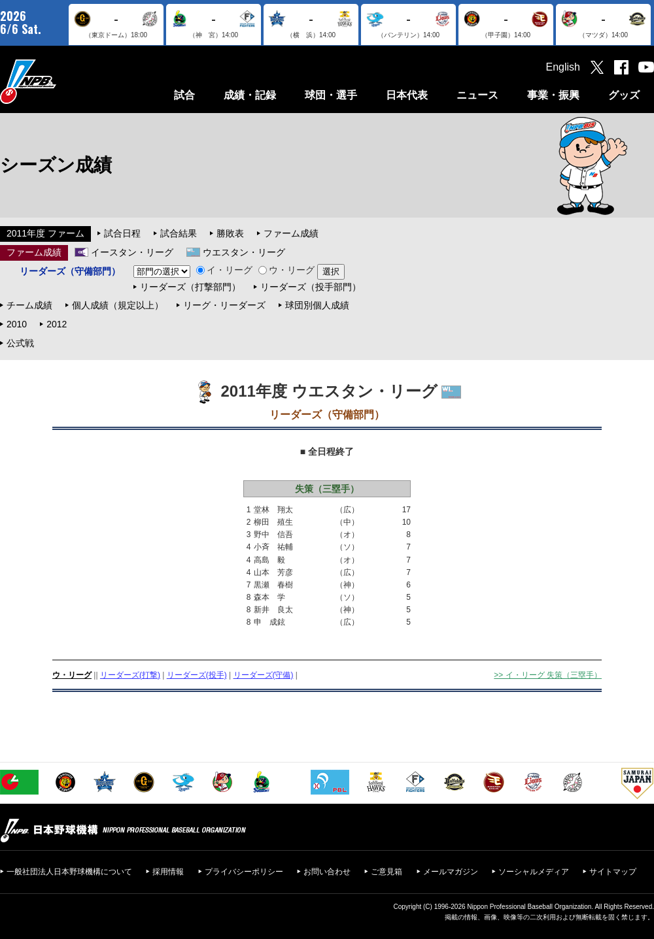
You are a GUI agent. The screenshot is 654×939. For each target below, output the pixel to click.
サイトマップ (612, 871)
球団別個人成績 (317, 305)
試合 (184, 95)
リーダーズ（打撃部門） (190, 287)
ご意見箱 (386, 871)
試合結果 (178, 233)
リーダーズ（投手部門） (310, 287)
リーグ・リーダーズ (224, 305)
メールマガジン (450, 871)
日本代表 (407, 95)
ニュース (477, 95)
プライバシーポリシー (244, 871)
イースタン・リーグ (132, 252)
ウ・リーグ (286, 270)
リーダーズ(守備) (263, 675)
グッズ (624, 95)
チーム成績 (29, 305)
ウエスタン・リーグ (244, 252)
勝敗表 (230, 233)
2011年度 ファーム (45, 233)
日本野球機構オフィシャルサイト (61, 81)
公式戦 (20, 343)
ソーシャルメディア (533, 871)
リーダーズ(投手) (197, 675)
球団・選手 (331, 95)
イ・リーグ (224, 270)
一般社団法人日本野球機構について (69, 871)
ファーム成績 (291, 233)
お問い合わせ (327, 871)
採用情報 (168, 871)
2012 (56, 324)
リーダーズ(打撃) (130, 675)
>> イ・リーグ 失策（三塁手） (548, 675)
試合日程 (122, 233)
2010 (17, 324)
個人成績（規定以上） (118, 305)
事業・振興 (553, 95)
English (563, 67)
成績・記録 (250, 95)
